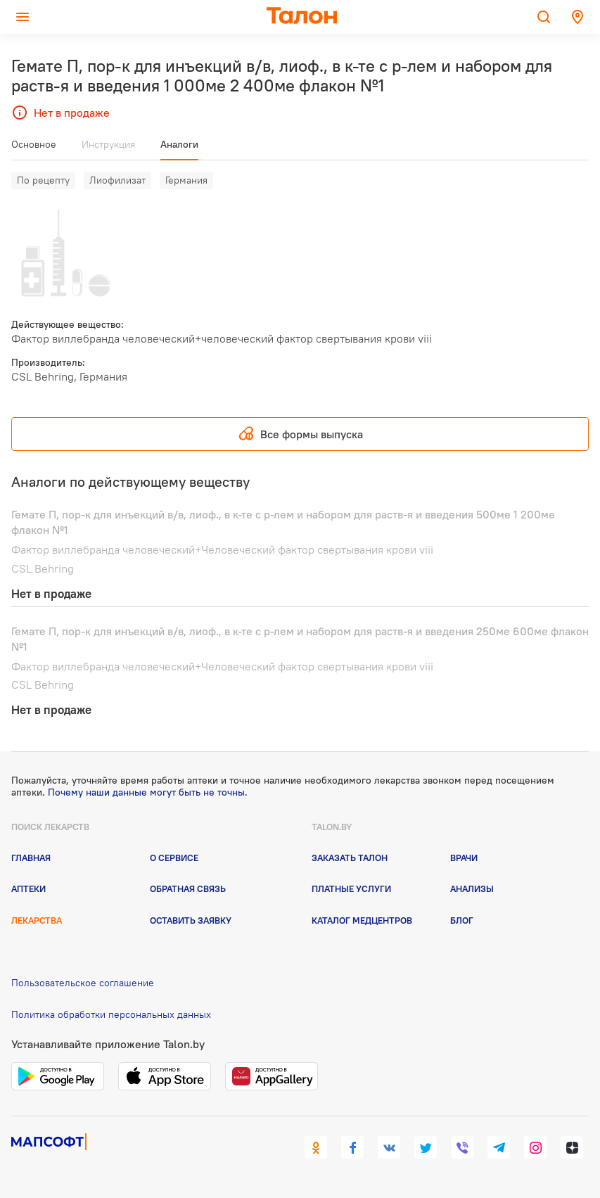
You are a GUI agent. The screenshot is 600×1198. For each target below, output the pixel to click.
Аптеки (28, 888)
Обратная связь (188, 888)
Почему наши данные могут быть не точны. (148, 792)
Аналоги (179, 144)
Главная (31, 857)
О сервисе (174, 857)
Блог (461, 920)
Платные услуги (351, 888)
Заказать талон (350, 857)
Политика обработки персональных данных (111, 1014)
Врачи (464, 857)
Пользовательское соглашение (82, 982)
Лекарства (36, 920)
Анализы (472, 888)
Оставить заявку (190, 920)
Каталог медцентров (362, 920)
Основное (33, 144)
